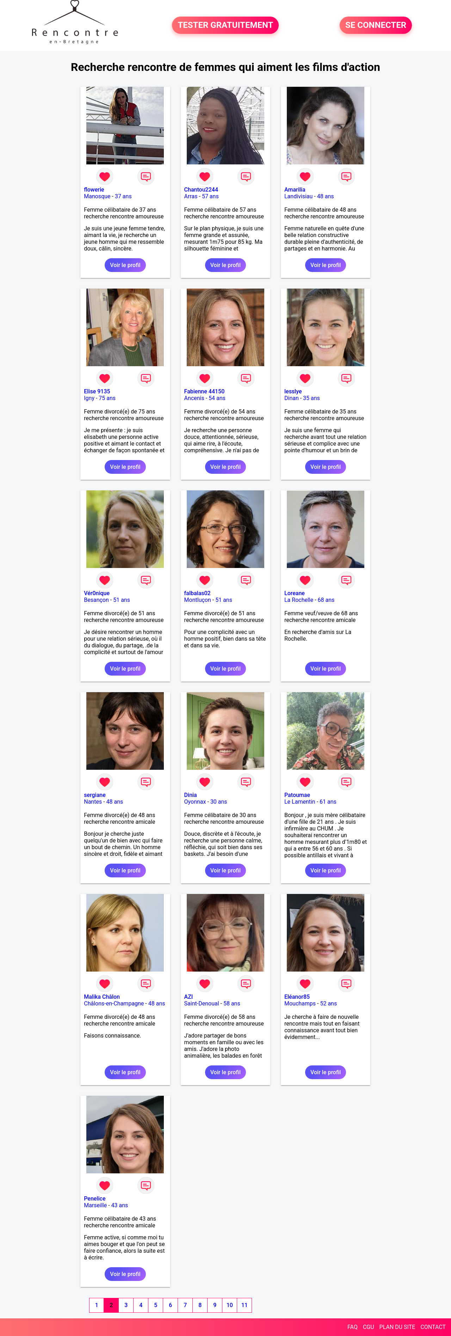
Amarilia (294, 189)
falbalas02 (197, 593)
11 (244, 1305)
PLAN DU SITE (397, 1327)
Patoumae (297, 795)
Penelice (94, 1198)
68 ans (326, 600)
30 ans (218, 801)
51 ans (121, 600)
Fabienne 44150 (204, 391)
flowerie (94, 189)
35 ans (311, 398)
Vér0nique (97, 593)
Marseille (95, 1205)
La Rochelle (298, 600)
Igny (89, 398)
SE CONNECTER (375, 25)
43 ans (119, 1205)
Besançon (96, 600)
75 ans (107, 398)
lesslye (293, 391)
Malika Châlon (102, 996)
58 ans (231, 1003)
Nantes (93, 801)
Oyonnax (195, 801)
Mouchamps (300, 1003)
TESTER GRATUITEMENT (225, 25)
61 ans (328, 801)
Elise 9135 (97, 391)
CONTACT (433, 1327)
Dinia (190, 795)
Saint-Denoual (201, 1003)
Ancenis (194, 398)
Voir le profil (125, 265)
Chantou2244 (201, 189)
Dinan (291, 398)
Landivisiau (298, 196)
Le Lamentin (299, 801)
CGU (368, 1327)
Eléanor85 (297, 996)
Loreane (294, 593)
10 (230, 1305)
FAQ (352, 1327)
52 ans (328, 1003)
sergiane (95, 795)
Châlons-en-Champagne (114, 1003)
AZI (188, 996)
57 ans (210, 196)
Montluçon (197, 600)
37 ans (123, 196)
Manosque (97, 196)
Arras (191, 196)
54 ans (217, 398)
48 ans (325, 196)
